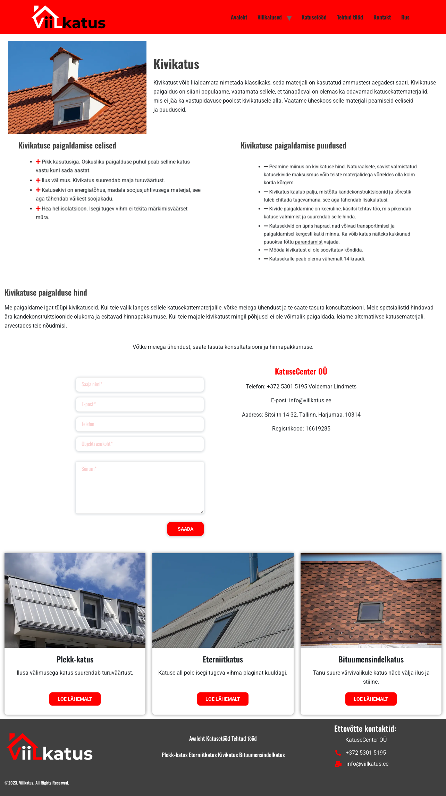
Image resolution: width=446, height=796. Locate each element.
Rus (405, 17)
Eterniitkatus (223, 659)
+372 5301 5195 (360, 752)
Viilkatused (270, 17)
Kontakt (382, 17)
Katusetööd (314, 17)
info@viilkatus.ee (361, 764)
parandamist (312, 237)
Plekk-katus (75, 659)
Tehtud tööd (350, 17)
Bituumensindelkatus (371, 659)
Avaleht (239, 17)
